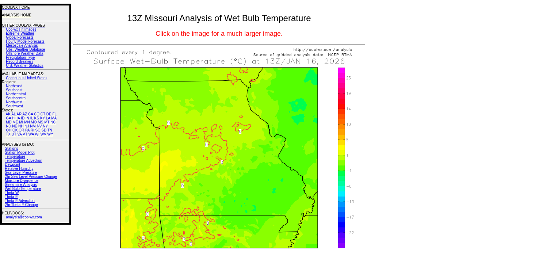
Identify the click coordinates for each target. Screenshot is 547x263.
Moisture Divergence (21, 181)
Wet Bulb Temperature (23, 189)
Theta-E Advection (20, 201)
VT (25, 134)
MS (40, 122)
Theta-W (12, 193)
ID (22, 118)
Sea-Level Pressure (21, 173)
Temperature (15, 157)
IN (27, 118)
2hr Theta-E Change (21, 205)
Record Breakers (19, 62)
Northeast (14, 86)
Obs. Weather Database (25, 49)
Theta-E (11, 197)
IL (31, 118)
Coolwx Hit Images (21, 29)
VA (19, 134)
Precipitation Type (20, 58)
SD (43, 130)
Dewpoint (12, 165)
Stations (11, 148)
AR (19, 114)
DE (48, 114)
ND (8, 126)
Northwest (14, 102)
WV (43, 134)
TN (49, 130)
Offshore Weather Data (24, 54)
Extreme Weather (20, 33)
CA (30, 114)
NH (20, 126)
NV (39, 126)
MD (9, 122)
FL (54, 114)
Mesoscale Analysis (22, 45)
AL (13, 114)
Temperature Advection (23, 161)
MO (34, 122)
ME (15, 122)
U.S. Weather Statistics (24, 66)
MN (27, 122)
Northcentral (16, 94)
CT (43, 114)
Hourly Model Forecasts (25, 41)
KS (36, 118)
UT (14, 134)
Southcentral (16, 98)
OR (21, 130)
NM (33, 126)
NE (14, 126)
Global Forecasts (20, 37)
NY (45, 126)
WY (50, 134)
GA (8, 118)
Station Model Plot (19, 152)
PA (27, 130)
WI (37, 134)
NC (53, 122)
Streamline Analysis (21, 185)
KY (42, 118)
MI (21, 122)
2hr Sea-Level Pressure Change (31, 177)
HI (14, 118)
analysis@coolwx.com (24, 217)
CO (36, 114)
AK (8, 114)
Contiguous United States (26, 78)
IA (18, 118)
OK (15, 130)
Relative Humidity (19, 169)
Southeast (14, 90)
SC (38, 130)
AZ (24, 114)
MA (54, 118)
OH (8, 130)
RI (32, 130)
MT (46, 122)
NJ (26, 126)
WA (31, 134)
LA (48, 118)
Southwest (14, 106)
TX (8, 134)
